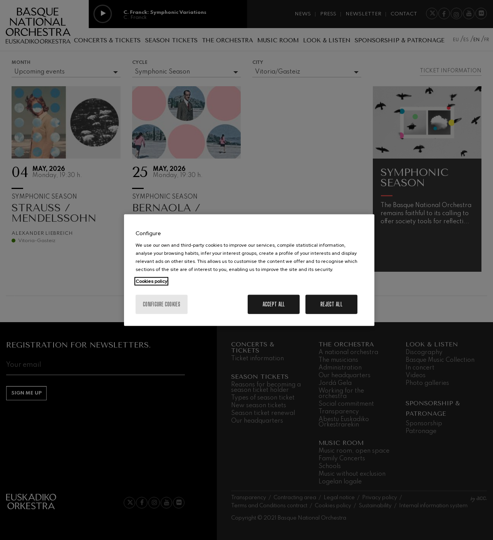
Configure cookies (161, 304)
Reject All (331, 304)
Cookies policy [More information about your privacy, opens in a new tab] (151, 281)
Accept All (274, 304)
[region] (249, 270)
